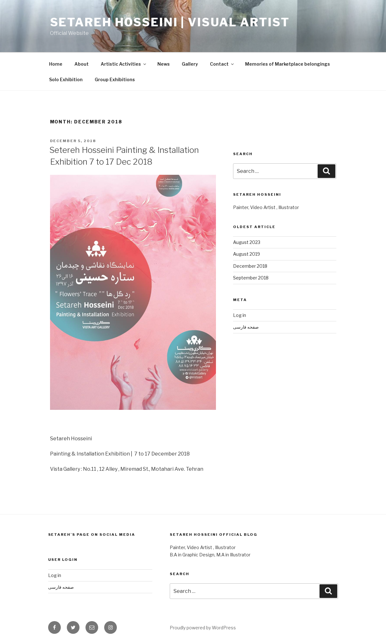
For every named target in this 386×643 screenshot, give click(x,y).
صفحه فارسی (246, 327)
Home (55, 64)
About (81, 64)
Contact (222, 64)
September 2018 (251, 277)
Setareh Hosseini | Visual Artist (170, 22)
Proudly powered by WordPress (203, 627)
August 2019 (246, 254)
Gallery (190, 64)
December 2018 (250, 266)
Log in (239, 315)
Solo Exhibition (66, 79)
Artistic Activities (124, 64)
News (163, 64)
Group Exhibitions (115, 79)
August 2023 (246, 242)
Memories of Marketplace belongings (287, 64)
